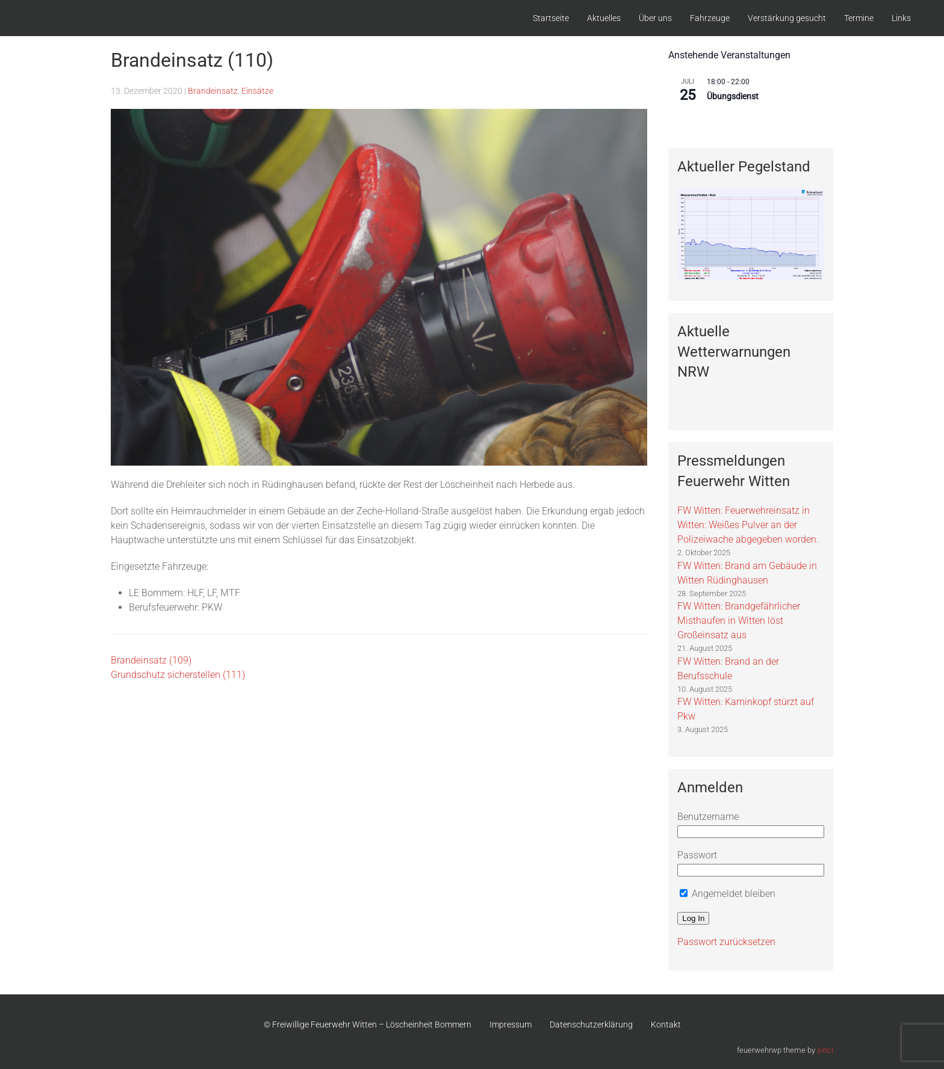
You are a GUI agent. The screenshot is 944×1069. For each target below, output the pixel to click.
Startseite (551, 18)
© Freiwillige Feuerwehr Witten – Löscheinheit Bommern (367, 1024)
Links (901, 18)
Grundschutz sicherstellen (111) (178, 674)
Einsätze (257, 91)
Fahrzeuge (710, 18)
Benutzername (708, 816)
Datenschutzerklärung (591, 1024)
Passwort (697, 855)
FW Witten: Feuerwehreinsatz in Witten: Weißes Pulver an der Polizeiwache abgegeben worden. (748, 525)
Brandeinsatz (213, 91)
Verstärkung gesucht (787, 18)
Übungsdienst (733, 96)
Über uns (655, 18)
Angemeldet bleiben (727, 893)
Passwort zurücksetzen (726, 941)
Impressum (510, 1024)
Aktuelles (604, 18)
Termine (859, 18)
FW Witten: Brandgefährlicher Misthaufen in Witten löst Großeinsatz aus (738, 620)
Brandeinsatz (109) (151, 660)
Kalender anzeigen (702, 121)
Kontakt (666, 1024)
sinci (825, 1050)
